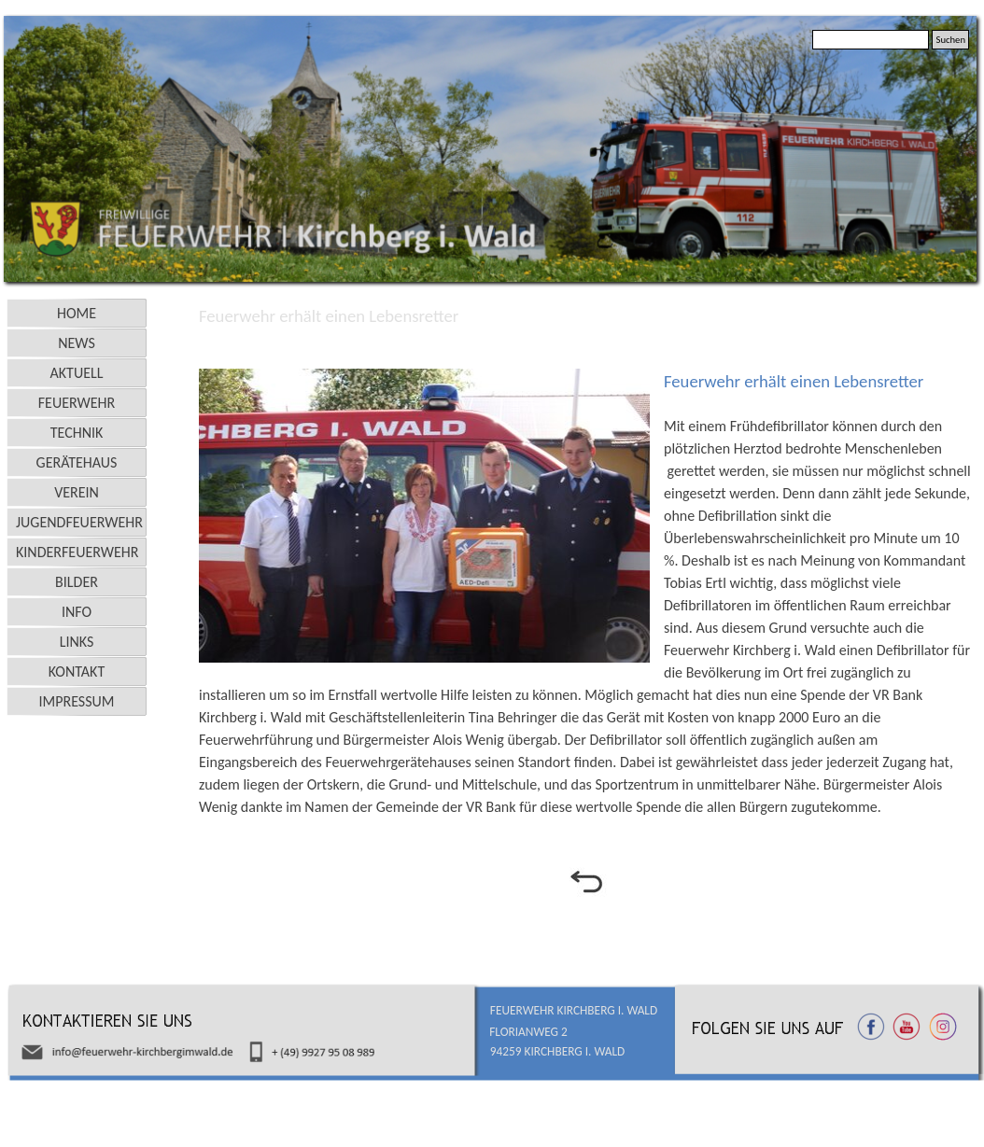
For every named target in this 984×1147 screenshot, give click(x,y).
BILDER (76, 582)
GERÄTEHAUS (77, 462)
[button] (431, 516)
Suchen (950, 40)
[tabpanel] (585, 348)
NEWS (76, 343)
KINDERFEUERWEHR (77, 552)
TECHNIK (77, 432)
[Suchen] (870, 39)
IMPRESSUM (77, 701)
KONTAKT (77, 671)
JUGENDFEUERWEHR (79, 522)
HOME (76, 313)
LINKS (77, 641)
